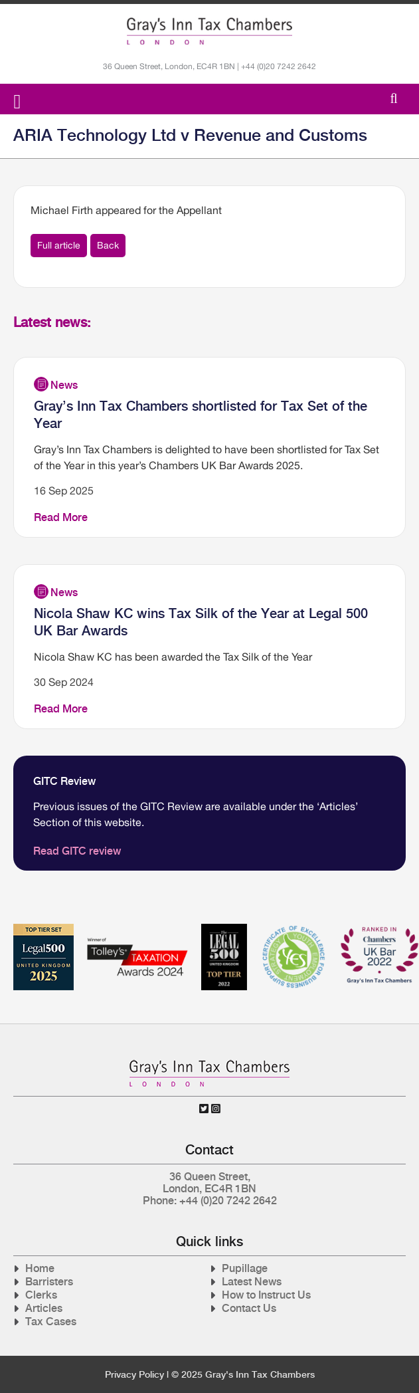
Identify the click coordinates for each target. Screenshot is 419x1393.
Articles (43, 1308)
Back (108, 245)
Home (39, 1268)
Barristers (49, 1281)
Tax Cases (50, 1321)
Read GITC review (77, 851)
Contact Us (249, 1308)
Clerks (41, 1295)
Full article (58, 245)
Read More (61, 517)
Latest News (252, 1281)
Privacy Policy (134, 1374)
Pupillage (245, 1268)
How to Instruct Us (266, 1295)
